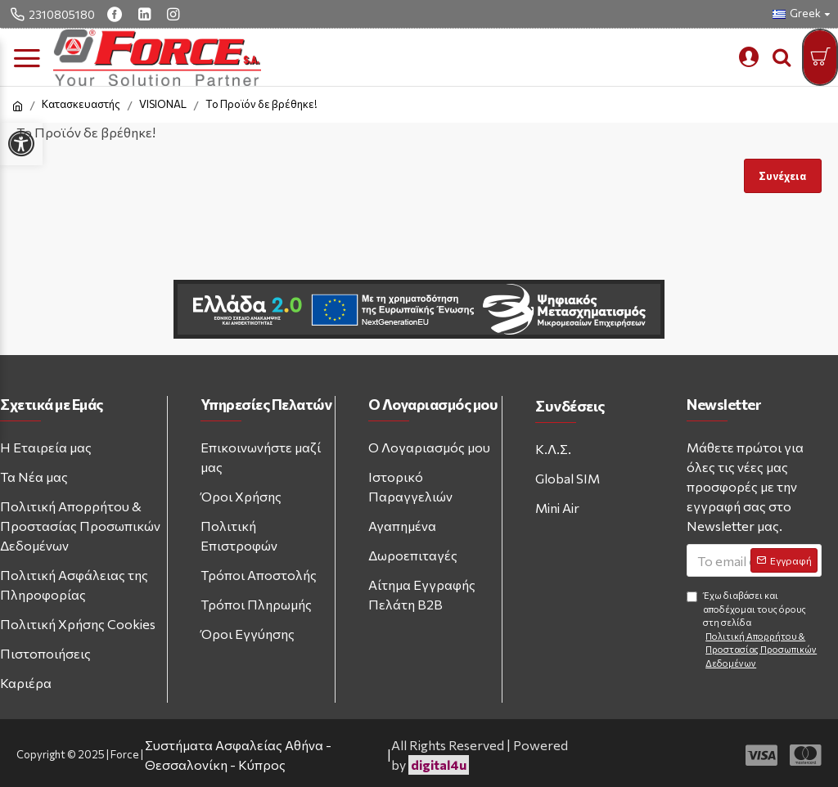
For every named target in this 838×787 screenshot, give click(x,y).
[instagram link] (175, 14)
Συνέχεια (782, 175)
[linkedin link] (146, 14)
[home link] (17, 106)
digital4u (438, 764)
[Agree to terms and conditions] (692, 596)
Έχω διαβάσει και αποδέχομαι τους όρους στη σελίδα (754, 630)
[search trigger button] (781, 57)
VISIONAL (163, 103)
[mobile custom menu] (749, 57)
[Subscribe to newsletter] (784, 560)
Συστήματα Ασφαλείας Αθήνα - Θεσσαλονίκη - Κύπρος (238, 754)
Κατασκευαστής (81, 103)
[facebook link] (116, 14)
